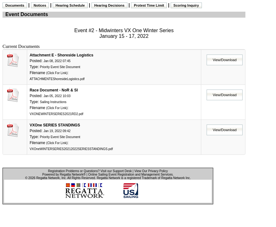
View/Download (225, 60)
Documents (14, 5)
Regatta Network (48, 178)
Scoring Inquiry (186, 5)
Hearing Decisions (109, 5)
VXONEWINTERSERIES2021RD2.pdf (56, 114)
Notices (40, 5)
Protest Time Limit (149, 5)
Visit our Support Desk (116, 171)
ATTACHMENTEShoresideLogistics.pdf (57, 79)
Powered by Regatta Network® (63, 174)
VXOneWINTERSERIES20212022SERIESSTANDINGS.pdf (71, 149)
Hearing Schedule (70, 5)
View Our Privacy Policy (151, 171)
